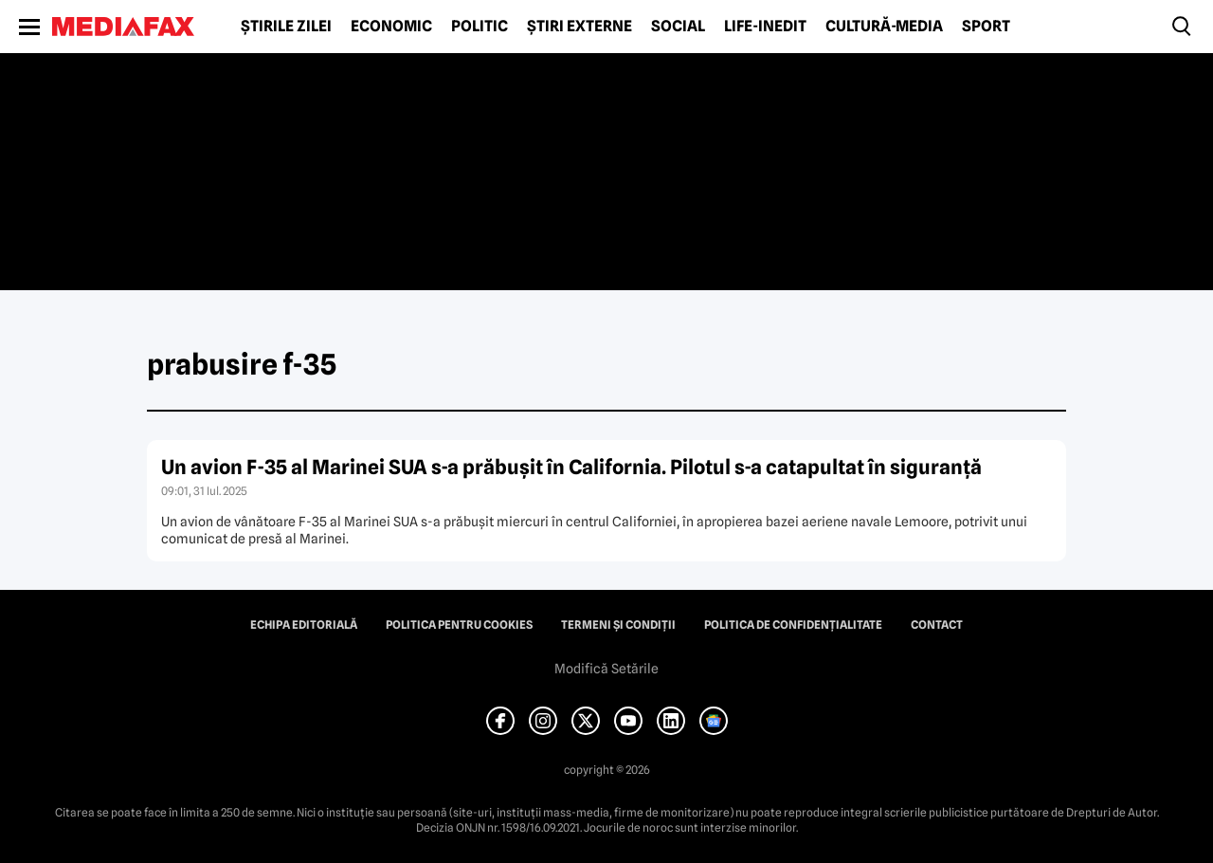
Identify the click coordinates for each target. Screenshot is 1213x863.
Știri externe (579, 26)
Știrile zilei (286, 26)
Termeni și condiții (618, 625)
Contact (937, 625)
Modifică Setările (606, 668)
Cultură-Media (884, 26)
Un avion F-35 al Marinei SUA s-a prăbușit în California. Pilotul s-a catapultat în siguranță (571, 467)
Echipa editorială (303, 625)
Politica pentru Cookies (459, 625)
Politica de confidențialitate (793, 625)
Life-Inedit (765, 26)
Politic (479, 26)
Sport (986, 26)
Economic (391, 26)
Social (678, 26)
